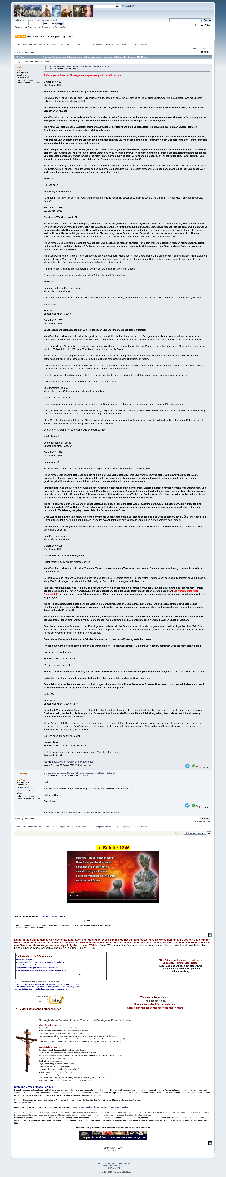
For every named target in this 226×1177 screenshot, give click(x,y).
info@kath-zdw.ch (26, 1103)
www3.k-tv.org (42, 996)
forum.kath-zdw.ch (120, 1107)
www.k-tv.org (42, 999)
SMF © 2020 (112, 1163)
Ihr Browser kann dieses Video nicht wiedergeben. (113, 877)
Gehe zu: (179, 833)
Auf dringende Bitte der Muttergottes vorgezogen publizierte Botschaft (79, 66)
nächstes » (207, 49)
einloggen (41, 20)
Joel (21, 67)
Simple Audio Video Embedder (114, 1165)
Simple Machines (124, 1163)
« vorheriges (197, 49)
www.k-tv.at (43, 1001)
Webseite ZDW (128, 6)
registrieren (56, 20)
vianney (23, 773)
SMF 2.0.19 (102, 1163)
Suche (18, 916)
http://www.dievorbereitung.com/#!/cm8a (72, 762)
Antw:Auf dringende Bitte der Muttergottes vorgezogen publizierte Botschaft (81, 773)
